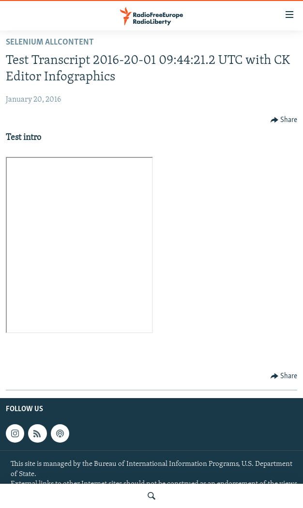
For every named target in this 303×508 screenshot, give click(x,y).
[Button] (284, 120)
